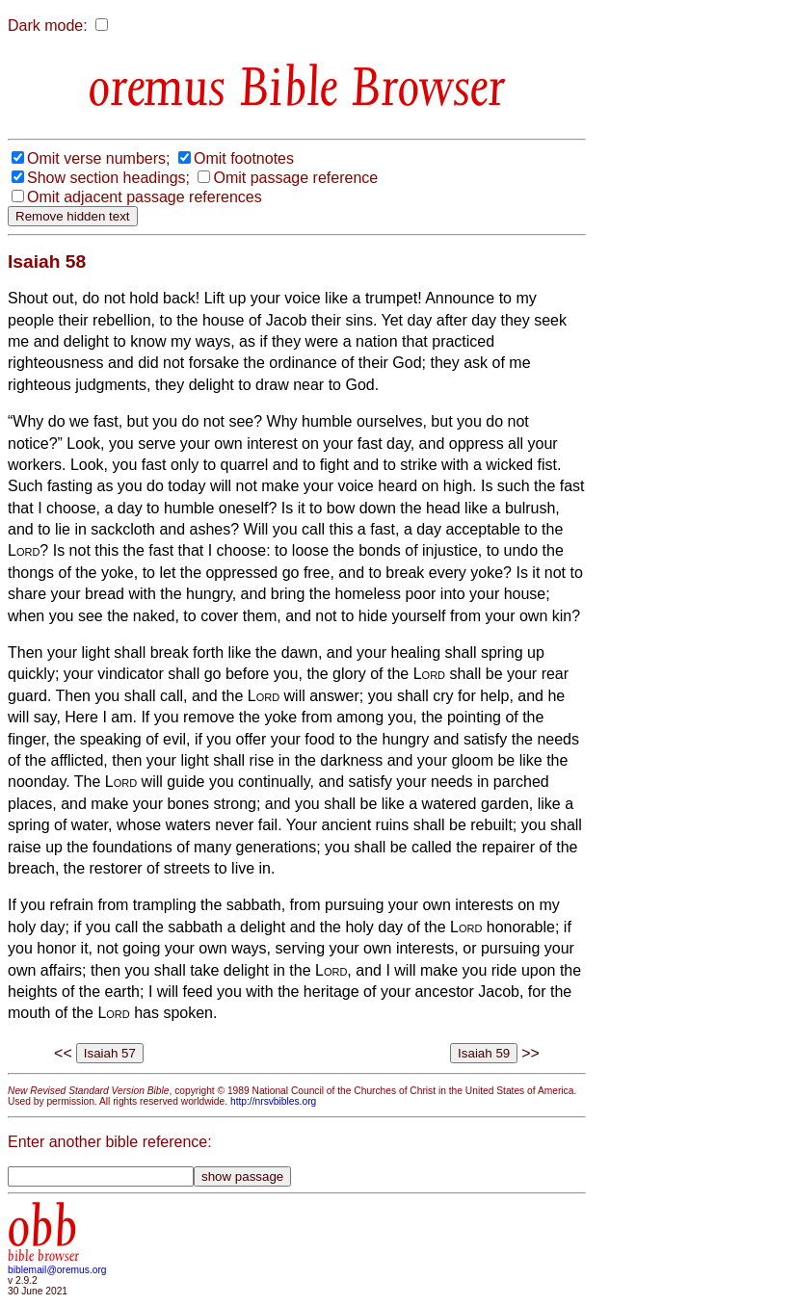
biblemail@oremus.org (57, 1270)
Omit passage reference (295, 178)
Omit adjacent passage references (144, 197)
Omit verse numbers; (98, 158)
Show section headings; (108, 178)
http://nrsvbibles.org (273, 1101)
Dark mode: (48, 25)
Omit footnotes (244, 158)
